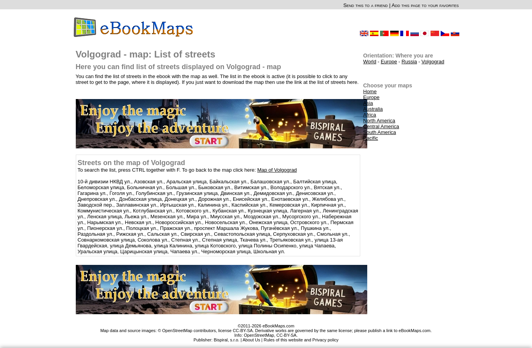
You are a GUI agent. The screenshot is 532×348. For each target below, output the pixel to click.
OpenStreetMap (259, 335)
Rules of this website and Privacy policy (301, 340)
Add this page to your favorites (425, 5)
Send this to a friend (365, 5)
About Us (251, 340)
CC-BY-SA (286, 335)
